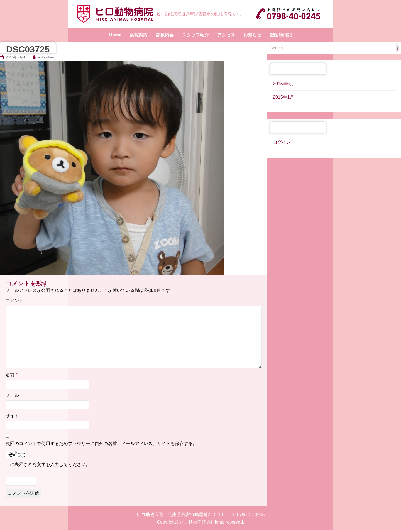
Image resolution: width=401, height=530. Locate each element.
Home (115, 35)
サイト (12, 415)
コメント (14, 300)
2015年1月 (283, 97)
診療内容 (165, 35)
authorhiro (46, 57)
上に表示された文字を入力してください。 (48, 464)
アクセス (226, 35)
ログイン (282, 142)
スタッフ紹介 (195, 35)
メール (14, 395)
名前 (12, 374)
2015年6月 (283, 83)
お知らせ (252, 35)
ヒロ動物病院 (192, 522)
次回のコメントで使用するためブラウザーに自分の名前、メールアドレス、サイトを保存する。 (101, 443)
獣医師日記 (281, 35)
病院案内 (139, 35)
